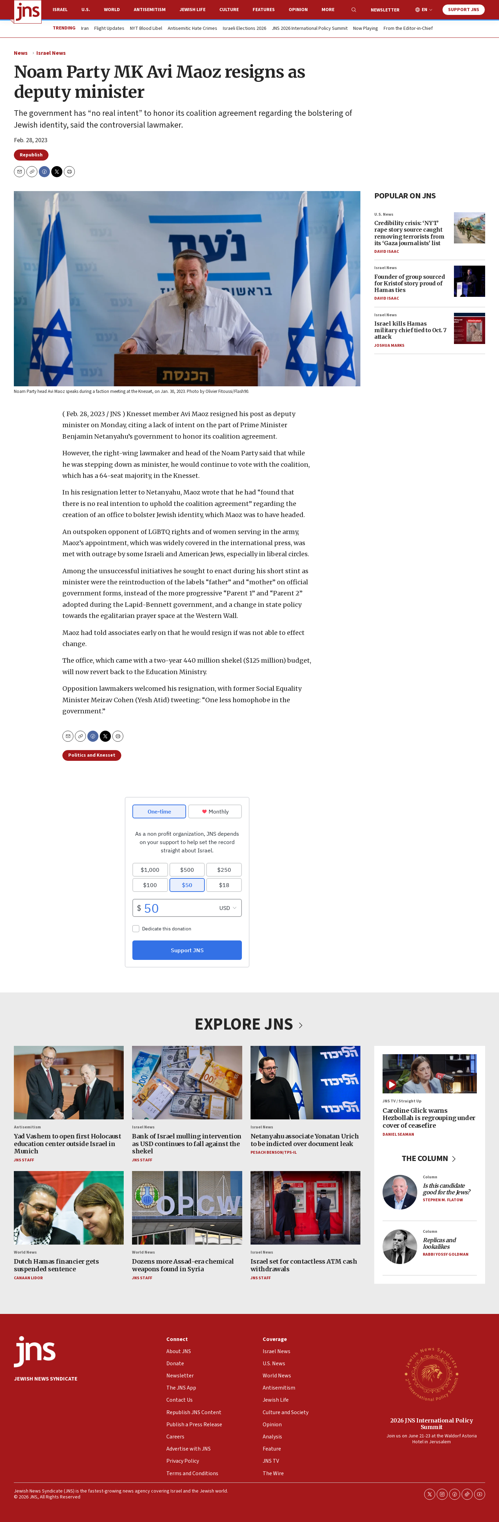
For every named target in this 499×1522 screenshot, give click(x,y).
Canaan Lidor (28, 1278)
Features (264, 9)
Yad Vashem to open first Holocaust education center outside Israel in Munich (67, 1143)
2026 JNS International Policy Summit (431, 1423)
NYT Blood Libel (146, 29)
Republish (31, 155)
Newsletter (385, 10)
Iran (85, 29)
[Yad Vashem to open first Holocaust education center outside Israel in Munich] (69, 1082)
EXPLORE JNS (249, 1024)
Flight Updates (109, 29)
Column (430, 1177)
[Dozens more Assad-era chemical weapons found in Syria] (187, 1208)
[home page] (27, 12)
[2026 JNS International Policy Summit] (431, 1374)
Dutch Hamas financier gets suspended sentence (56, 1265)
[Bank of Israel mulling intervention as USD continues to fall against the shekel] (187, 1082)
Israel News (51, 53)
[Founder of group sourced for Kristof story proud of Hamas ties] (469, 281)
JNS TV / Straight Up (402, 1101)
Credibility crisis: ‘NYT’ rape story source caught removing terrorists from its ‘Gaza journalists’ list (409, 233)
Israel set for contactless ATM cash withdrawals (304, 1265)
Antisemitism (150, 9)
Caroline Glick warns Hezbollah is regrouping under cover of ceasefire (429, 1117)
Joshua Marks (389, 346)
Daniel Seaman (398, 1134)
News (21, 53)
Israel (60, 9)
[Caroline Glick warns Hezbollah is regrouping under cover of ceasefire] (430, 1073)
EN (424, 10)
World (112, 9)
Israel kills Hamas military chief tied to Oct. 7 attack (410, 330)
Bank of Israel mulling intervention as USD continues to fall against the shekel (187, 1143)
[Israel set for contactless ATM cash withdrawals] (305, 1208)
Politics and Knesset (91, 755)
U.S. (85, 9)
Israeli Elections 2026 (244, 29)
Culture (229, 9)
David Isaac (386, 252)
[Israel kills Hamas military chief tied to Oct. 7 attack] (469, 328)
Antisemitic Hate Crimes (192, 29)
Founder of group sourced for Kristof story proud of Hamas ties (409, 283)
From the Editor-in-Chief (408, 29)
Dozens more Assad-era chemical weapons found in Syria (183, 1265)
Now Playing (365, 29)
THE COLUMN (430, 1158)
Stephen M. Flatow (443, 1200)
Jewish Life (192, 9)
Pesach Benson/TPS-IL (274, 1152)
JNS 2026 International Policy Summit (310, 29)
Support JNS (463, 9)
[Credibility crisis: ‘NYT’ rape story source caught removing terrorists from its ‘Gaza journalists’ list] (469, 227)
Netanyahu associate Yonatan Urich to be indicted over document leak (305, 1140)
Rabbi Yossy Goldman (446, 1254)
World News (25, 1252)
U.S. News (383, 214)
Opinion (298, 9)
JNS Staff (24, 1160)
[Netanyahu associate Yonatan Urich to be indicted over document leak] (305, 1082)
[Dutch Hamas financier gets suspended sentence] (69, 1208)
